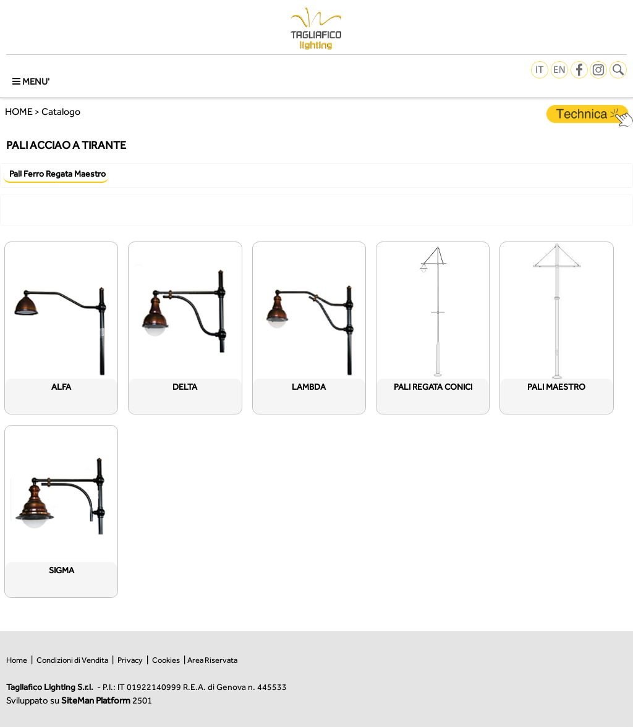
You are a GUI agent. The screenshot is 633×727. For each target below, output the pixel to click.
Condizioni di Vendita (72, 660)
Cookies (166, 660)
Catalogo (60, 111)
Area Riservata (212, 660)
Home (16, 660)
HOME (19, 111)
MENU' (30, 81)
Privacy (130, 660)
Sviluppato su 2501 (79, 700)
